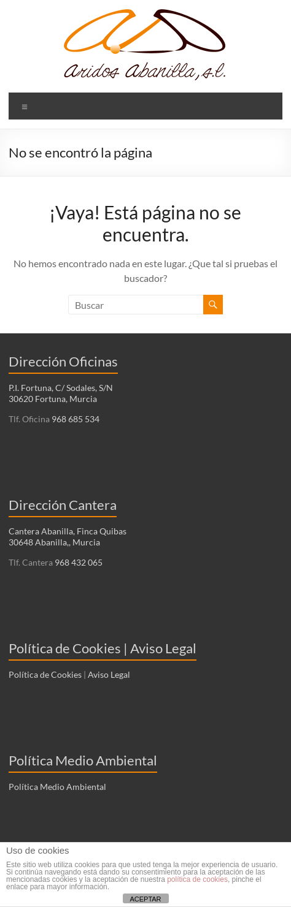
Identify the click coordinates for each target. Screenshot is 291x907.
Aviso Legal (109, 674)
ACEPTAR (145, 899)
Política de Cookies (45, 674)
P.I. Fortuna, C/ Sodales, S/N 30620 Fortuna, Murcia (61, 393)
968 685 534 (74, 419)
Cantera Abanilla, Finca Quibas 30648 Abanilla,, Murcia (67, 536)
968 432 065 (78, 562)
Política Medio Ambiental (57, 786)
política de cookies (197, 879)
